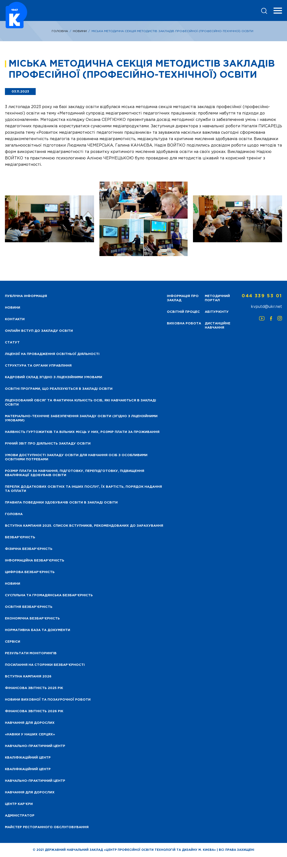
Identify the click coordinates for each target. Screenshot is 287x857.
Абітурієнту (217, 312)
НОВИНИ (12, 307)
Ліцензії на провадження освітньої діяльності (52, 354)
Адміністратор (19, 815)
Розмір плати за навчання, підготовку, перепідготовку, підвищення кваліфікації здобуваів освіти (74, 473)
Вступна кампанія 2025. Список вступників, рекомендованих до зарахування (84, 525)
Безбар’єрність (20, 537)
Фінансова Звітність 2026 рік (34, 711)
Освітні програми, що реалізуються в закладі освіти (58, 389)
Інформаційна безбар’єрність (34, 560)
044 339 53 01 (262, 296)
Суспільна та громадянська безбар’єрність (49, 595)
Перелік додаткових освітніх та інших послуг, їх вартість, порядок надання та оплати (83, 488)
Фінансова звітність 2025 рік (34, 688)
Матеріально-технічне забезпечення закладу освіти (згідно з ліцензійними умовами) (81, 418)
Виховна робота (184, 323)
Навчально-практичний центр (35, 746)
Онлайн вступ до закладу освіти (39, 331)
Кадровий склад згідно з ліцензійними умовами (53, 377)
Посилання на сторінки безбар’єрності (45, 665)
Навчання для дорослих (30, 723)
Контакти (15, 319)
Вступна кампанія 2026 (28, 676)
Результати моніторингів (31, 653)
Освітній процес (183, 312)
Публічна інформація (26, 296)
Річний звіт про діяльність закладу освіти (48, 443)
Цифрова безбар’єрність (30, 572)
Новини (80, 31)
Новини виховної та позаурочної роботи (48, 699)
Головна (60, 31)
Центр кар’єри (19, 804)
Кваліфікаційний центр (28, 757)
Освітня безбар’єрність (28, 607)
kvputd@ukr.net (266, 307)
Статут (12, 342)
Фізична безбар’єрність (28, 549)
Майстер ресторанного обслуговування (47, 827)
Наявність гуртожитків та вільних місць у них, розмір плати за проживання (82, 432)
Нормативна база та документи (37, 630)
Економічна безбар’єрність (32, 618)
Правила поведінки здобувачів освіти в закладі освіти (61, 502)
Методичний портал (217, 298)
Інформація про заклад (183, 298)
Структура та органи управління (38, 365)
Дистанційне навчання (217, 325)
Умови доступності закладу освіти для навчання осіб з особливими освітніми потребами (76, 457)
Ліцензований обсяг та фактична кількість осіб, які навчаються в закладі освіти (80, 402)
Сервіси (12, 641)
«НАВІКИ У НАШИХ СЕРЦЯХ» (30, 734)
